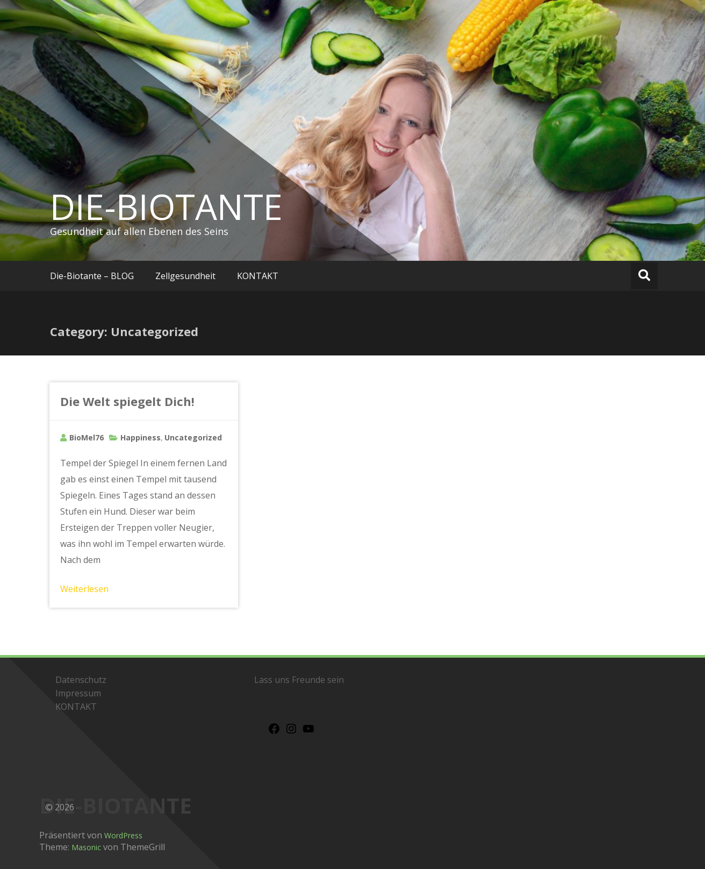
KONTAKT (257, 276)
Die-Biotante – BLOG (92, 276)
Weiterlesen (84, 589)
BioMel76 (86, 437)
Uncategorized (193, 437)
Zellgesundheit (185, 276)
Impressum (78, 693)
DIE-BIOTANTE (166, 206)
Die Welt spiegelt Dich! (127, 401)
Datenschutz (80, 680)
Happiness (140, 437)
